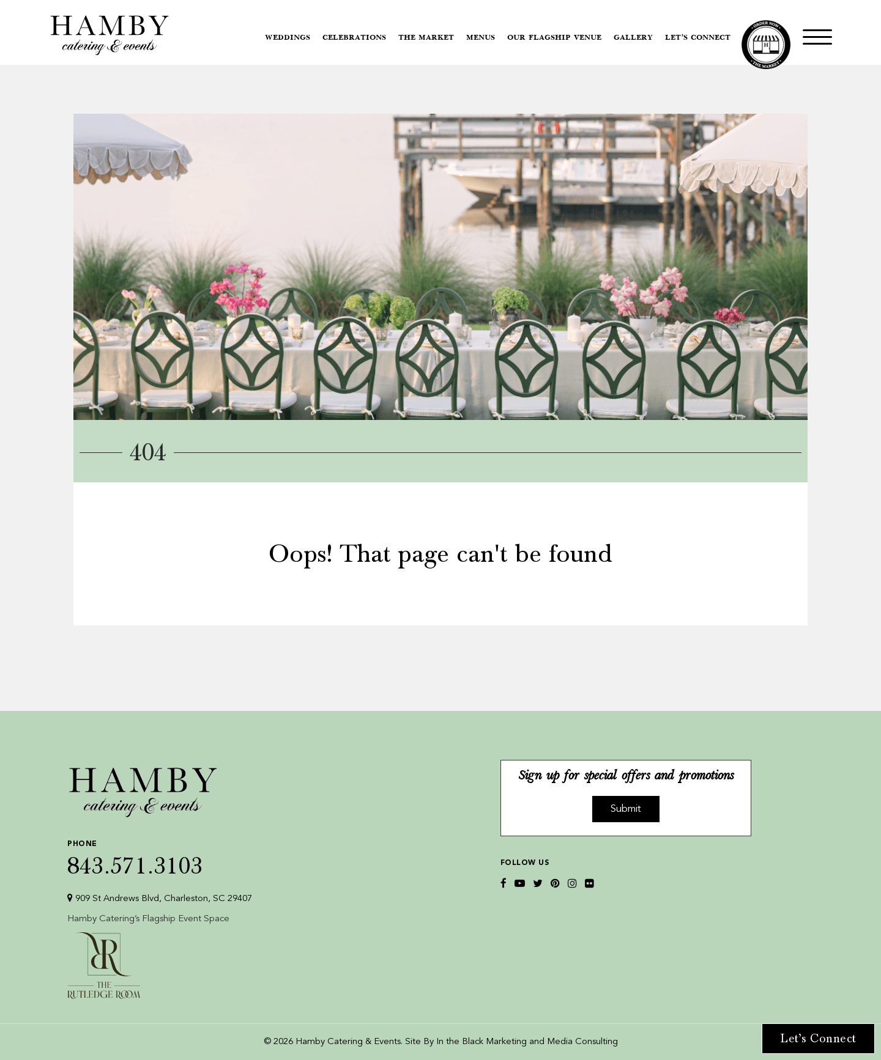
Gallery (633, 38)
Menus (480, 38)
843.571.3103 (159, 855)
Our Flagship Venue (554, 38)
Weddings (287, 38)
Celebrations (354, 38)
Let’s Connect (697, 38)
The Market (426, 38)
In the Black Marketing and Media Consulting (527, 1042)
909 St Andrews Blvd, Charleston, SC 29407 (159, 898)
